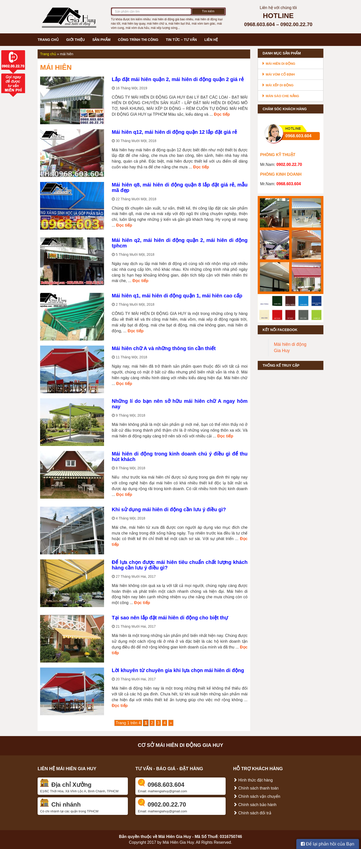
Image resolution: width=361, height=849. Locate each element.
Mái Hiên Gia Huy (174, 836)
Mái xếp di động (278, 85)
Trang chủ (48, 40)
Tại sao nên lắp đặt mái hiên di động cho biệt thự (170, 617)
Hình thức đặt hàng (253, 780)
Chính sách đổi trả (252, 813)
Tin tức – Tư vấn (181, 40)
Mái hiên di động (278, 64)
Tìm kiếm (208, 11)
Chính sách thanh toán (256, 788)
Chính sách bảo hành (255, 805)
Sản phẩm (101, 40)
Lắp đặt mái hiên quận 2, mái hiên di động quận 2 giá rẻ (178, 79)
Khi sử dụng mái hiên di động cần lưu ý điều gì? (169, 509)
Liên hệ (211, 40)
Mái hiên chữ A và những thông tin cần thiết (164, 348)
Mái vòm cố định (278, 74)
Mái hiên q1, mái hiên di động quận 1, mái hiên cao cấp (177, 295)
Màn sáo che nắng (280, 96)
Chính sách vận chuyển (256, 796)
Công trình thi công (138, 40)
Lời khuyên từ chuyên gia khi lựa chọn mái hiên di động (178, 670)
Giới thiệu (75, 40)
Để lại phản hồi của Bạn (327, 843)
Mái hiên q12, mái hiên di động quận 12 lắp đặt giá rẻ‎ (174, 132)
